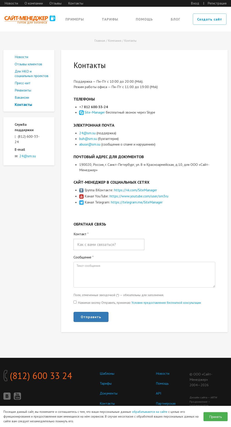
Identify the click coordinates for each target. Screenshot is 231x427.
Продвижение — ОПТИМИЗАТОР (199, 403)
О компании (34, 3)
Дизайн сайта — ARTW (203, 396)
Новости (11, 3)
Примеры (74, 19)
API (158, 392)
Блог (175, 19)
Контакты (75, 3)
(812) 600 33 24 (37, 375)
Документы (109, 392)
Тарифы (110, 19)
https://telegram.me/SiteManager (137, 201)
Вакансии (22, 97)
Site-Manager (95, 112)
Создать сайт (209, 19)
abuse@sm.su (89, 144)
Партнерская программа (166, 404)
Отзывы (55, 3)
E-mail (20, 149)
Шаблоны (107, 372)
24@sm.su (87, 133)
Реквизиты (23, 90)
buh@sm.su (88, 138)
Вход (195, 3)
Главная (100, 41)
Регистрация (217, 3)
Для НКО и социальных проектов (32, 73)
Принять (215, 416)
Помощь (144, 19)
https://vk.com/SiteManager (135, 189)
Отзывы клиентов (28, 64)
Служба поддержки (24, 127)
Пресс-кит (22, 83)
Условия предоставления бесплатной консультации (166, 302)
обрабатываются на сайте (149, 412)
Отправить (91, 316)
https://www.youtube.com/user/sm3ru (139, 195)
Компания (114, 41)
